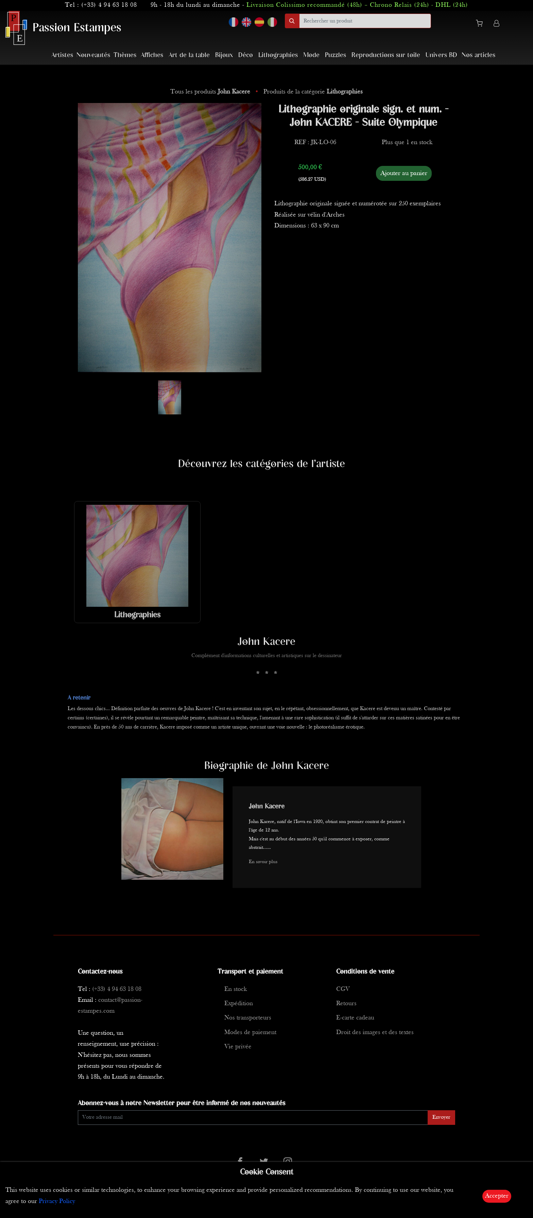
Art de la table (189, 55)
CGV (343, 989)
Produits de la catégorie (313, 92)
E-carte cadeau (355, 1018)
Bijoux (224, 55)
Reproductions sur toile (385, 55)
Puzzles (335, 55)
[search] (365, 21)
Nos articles (478, 55)
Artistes (62, 55)
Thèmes (125, 55)
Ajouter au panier (403, 173)
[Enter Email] (253, 1117)
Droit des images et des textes (375, 1032)
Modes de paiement (250, 1032)
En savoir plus (263, 861)
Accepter (497, 1196)
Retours (346, 1003)
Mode (311, 55)
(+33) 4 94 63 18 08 (109, 5)
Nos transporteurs (247, 1018)
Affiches (152, 55)
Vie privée (238, 1047)
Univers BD (441, 55)
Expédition (238, 1003)
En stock (235, 989)
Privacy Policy (57, 1201)
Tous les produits (211, 92)
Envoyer (441, 1117)
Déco (245, 55)
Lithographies (278, 55)
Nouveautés (93, 55)
